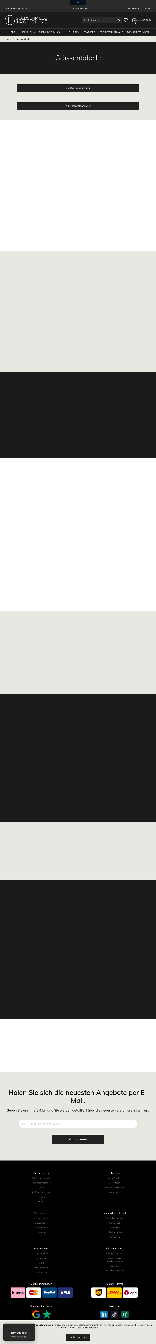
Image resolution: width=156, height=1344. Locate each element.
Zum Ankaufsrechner (114, 1218)
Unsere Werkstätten (114, 1187)
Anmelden (146, 8)
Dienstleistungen (138, 32)
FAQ (42, 1187)
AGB (41, 1263)
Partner (41, 1232)
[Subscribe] (78, 1139)
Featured (89, 32)
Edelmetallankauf (111, 32)
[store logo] (26, 20)
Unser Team (114, 1182)
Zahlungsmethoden (42, 1182)
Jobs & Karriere (41, 1253)
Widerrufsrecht (41, 1267)
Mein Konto (133, 8)
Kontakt (41, 1201)
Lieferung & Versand (41, 1192)
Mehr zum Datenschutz (87, 1327)
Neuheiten (73, 32)
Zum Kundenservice (41, 1178)
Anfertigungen (41, 1227)
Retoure (41, 1197)
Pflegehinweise (41, 1218)
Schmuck (27, 32)
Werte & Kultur (114, 1178)
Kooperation (114, 1192)
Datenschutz (41, 1258)
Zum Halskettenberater (78, 106)
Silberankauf (114, 1227)
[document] (78, 1332)
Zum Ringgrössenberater (78, 88)
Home (8, 39)
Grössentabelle (42, 1223)
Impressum (41, 1272)
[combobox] (102, 20)
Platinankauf (114, 1237)
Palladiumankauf (114, 1232)
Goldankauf (114, 1223)
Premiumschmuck (50, 32)
